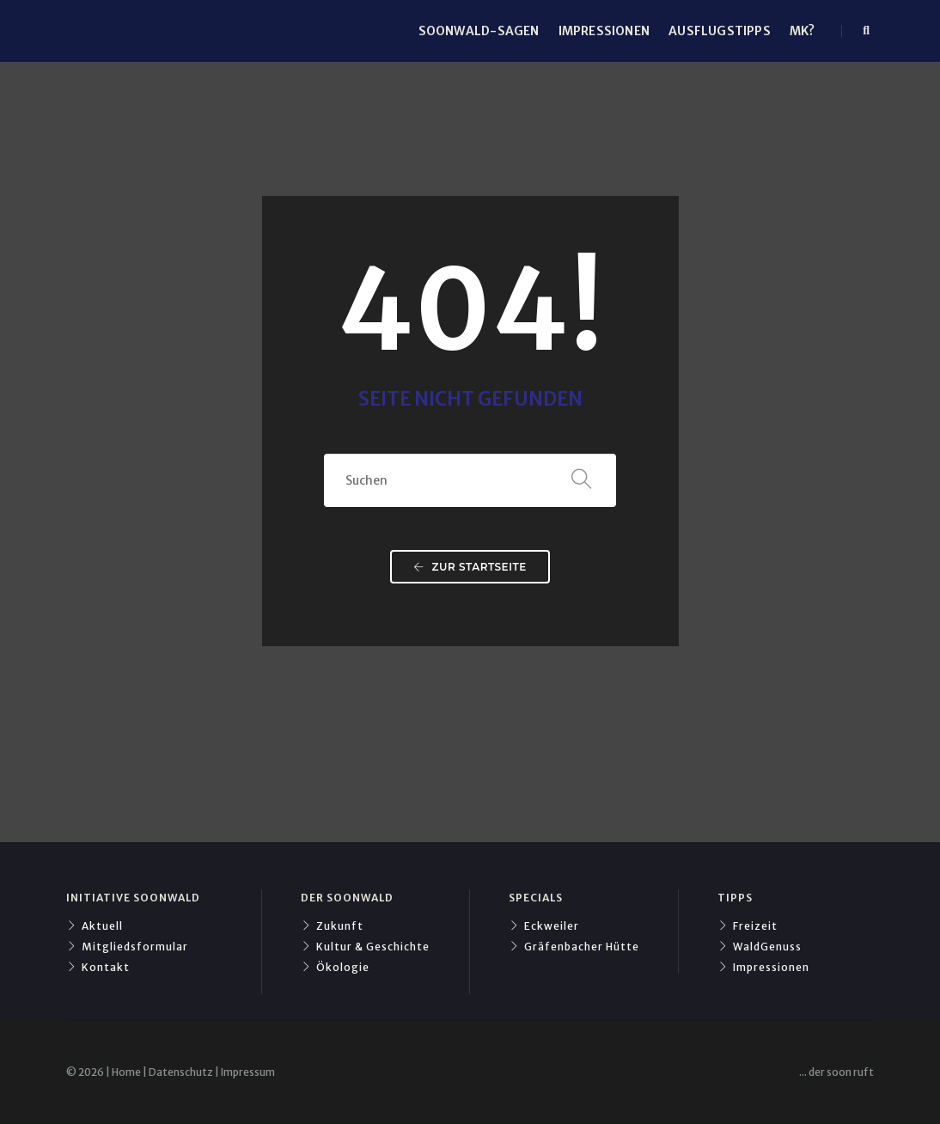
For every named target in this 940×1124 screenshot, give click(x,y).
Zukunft (332, 925)
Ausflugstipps (719, 31)
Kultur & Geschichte (365, 946)
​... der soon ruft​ (836, 1072)
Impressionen (604, 31)
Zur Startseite (470, 566)
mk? (802, 31)
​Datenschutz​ (181, 1072)
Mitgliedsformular (127, 946)
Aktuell (94, 925)
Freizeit (747, 925)
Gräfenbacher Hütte (574, 946)
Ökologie (335, 967)
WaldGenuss (759, 946)
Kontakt (98, 967)
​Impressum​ (248, 1072)
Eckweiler (544, 925)
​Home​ (126, 1072)
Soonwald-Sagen (479, 31)
